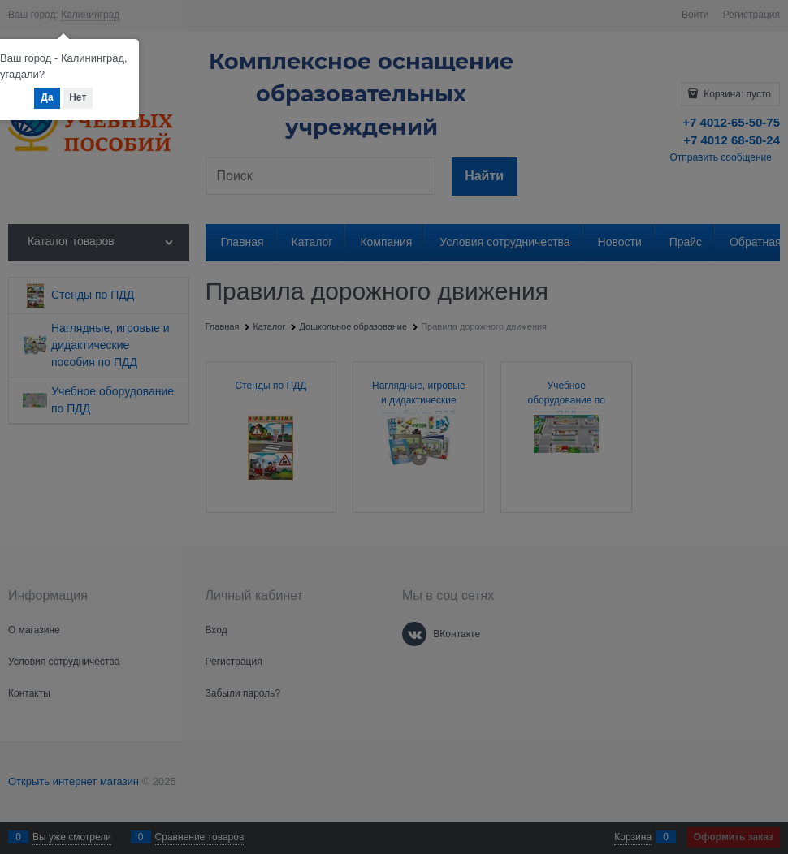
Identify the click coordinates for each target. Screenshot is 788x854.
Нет (77, 97)
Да (47, 97)
